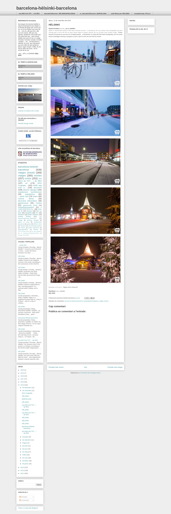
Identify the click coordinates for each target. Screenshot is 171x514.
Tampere (23, 226)
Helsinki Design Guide (25, 123)
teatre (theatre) (33, 214)
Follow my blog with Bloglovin (28, 508)
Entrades (23, 497)
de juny (25, 449)
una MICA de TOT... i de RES (28, 340)
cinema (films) (26, 199)
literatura (21, 214)
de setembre (26, 440)
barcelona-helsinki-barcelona (74, 301)
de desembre (27, 387)
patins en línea (23, 222)
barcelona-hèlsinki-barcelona (46, 8)
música (39, 203)
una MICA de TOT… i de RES (29, 13)
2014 (22, 467)
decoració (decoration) (27, 201)
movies (38, 175)
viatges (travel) (103, 301)
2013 (22, 470)
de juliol (25, 446)
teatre (35, 196)
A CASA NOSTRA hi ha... (30, 208)
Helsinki (20, 77)
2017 (22, 379)
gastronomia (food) (30, 205)
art (26, 183)
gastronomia (23, 203)
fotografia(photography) (91, 301)
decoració (38, 188)
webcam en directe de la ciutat (28, 111)
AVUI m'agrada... (27, 393)
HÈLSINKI (21, 256)
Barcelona (21, 65)
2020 (22, 370)
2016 (22, 382)
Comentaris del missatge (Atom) (90, 373)
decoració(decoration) (35, 226)
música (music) (24, 216)
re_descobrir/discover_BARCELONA (93, 13)
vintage (20, 220)
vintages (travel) (22, 235)
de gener (25, 464)
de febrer (25, 461)
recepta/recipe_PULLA (142, 13)
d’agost (25, 443)
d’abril (24, 455)
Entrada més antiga (115, 367)
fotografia (28, 213)
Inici (85, 367)
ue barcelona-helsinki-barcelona (30, 233)
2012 (22, 473)
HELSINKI (21, 267)
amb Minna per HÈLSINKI (120, 13)
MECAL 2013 (37, 224)
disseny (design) (30, 190)
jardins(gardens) (23, 229)
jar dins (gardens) (37, 231)
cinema (27, 231)
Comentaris (24, 500)
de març (25, 458)
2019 (22, 373)
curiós (28, 178)
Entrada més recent (56, 367)
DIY (37, 213)
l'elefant (35, 229)
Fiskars (23, 228)
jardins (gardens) (33, 228)
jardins (29, 224)
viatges (22, 175)
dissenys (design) (33, 220)
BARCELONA (26, 399)
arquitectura (30, 194)
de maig (25, 452)
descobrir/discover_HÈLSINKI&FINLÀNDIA (59, 13)
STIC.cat (20, 231)
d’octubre (25, 437)
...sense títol (23, 196)
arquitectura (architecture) (30, 192)
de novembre (27, 390)
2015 (22, 385)
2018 (22, 376)
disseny (29, 211)
